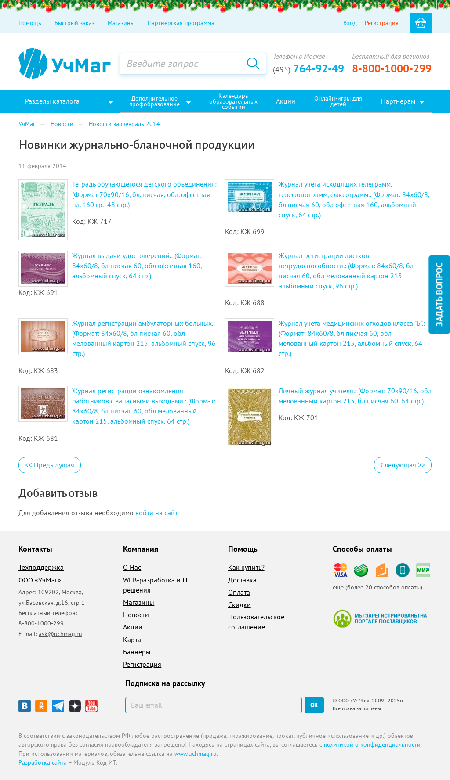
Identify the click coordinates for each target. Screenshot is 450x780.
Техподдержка (41, 567)
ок (314, 705)
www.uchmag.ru (195, 754)
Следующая (403, 464)
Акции (132, 626)
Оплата (239, 592)
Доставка (242, 579)
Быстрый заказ (74, 23)
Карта (132, 639)
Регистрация (382, 23)
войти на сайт (156, 512)
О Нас (132, 567)
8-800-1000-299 (392, 68)
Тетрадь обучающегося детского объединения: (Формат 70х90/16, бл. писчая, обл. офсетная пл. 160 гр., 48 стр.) (144, 194)
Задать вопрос (439, 295)
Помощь (29, 23)
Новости (136, 614)
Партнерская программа (181, 23)
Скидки (239, 604)
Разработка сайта (42, 762)
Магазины (121, 23)
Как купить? (246, 567)
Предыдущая (49, 464)
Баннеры (137, 651)
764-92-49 (308, 68)
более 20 (359, 587)
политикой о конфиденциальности (372, 744)
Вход (350, 23)
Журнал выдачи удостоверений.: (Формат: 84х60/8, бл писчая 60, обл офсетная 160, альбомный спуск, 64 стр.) (137, 265)
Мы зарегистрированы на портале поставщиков (380, 618)
